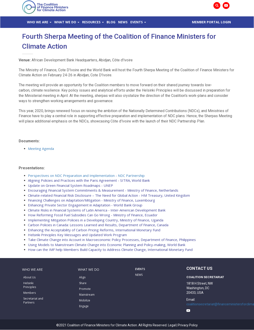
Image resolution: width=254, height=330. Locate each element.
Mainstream (87, 295)
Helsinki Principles (29, 285)
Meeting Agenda (41, 148)
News (123, 22)
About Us (29, 277)
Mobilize (84, 300)
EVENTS (140, 269)
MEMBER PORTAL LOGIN (211, 22)
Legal (172, 325)
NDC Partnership (131, 175)
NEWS (139, 275)
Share (83, 283)
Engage (84, 306)
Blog (111, 22)
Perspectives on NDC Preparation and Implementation (71, 175)
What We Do (65, 22)
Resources (91, 22)
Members (29, 293)
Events (136, 22)
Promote (85, 289)
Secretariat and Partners (33, 300)
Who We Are (37, 22)
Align (82, 277)
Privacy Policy (188, 325)
